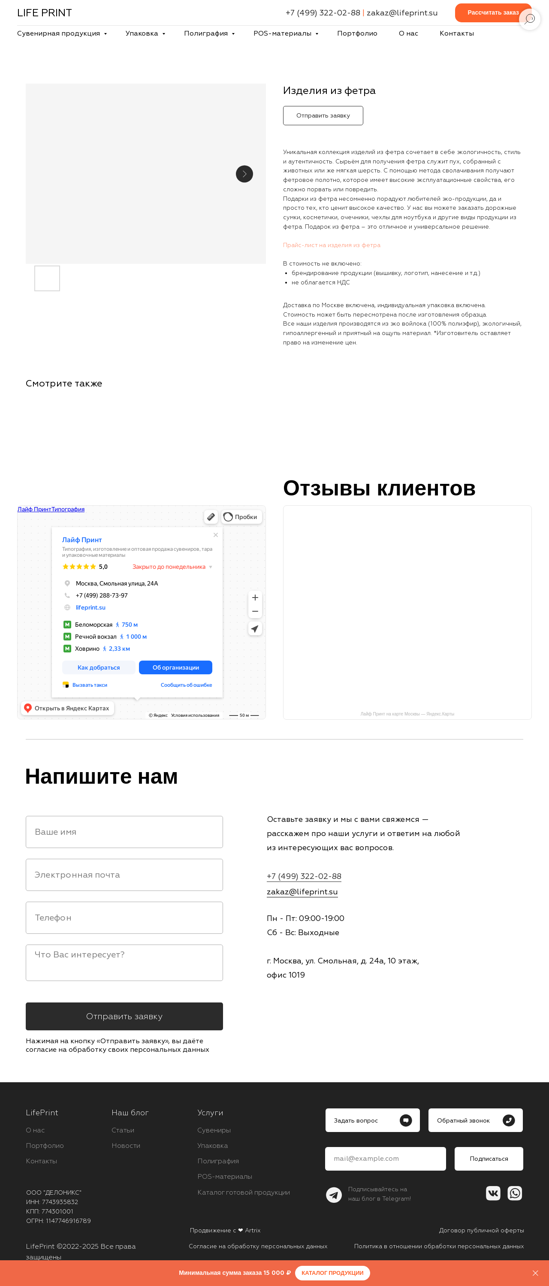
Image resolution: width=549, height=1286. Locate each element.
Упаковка (143, 33)
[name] (124, 832)
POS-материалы (283, 33)
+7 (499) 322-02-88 (323, 13)
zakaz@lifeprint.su (402, 13)
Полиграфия (206, 33)
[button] (493, 13)
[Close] (535, 1273)
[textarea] (124, 963)
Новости (126, 1145)
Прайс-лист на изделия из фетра (331, 245)
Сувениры (214, 1130)
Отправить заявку (124, 1016)
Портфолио (357, 33)
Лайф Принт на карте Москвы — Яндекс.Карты (407, 714)
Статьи (123, 1130)
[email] (124, 875)
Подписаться (489, 1158)
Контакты (457, 33)
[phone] (124, 918)
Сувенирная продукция (59, 33)
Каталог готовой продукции (243, 1192)
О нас (408, 33)
